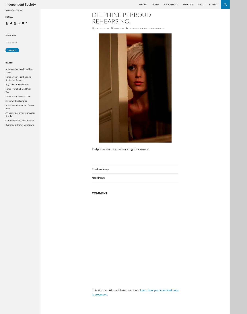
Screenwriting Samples (16, 100)
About (201, 4)
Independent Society (20, 4)
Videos (155, 4)
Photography (171, 4)
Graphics (188, 4)
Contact (214, 4)
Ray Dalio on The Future (16, 84)
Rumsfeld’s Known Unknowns (19, 124)
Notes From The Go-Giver (17, 96)
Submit (12, 50)
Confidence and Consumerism (19, 120)
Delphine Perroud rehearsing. (147, 28)
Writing (143, 4)
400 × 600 (119, 28)
